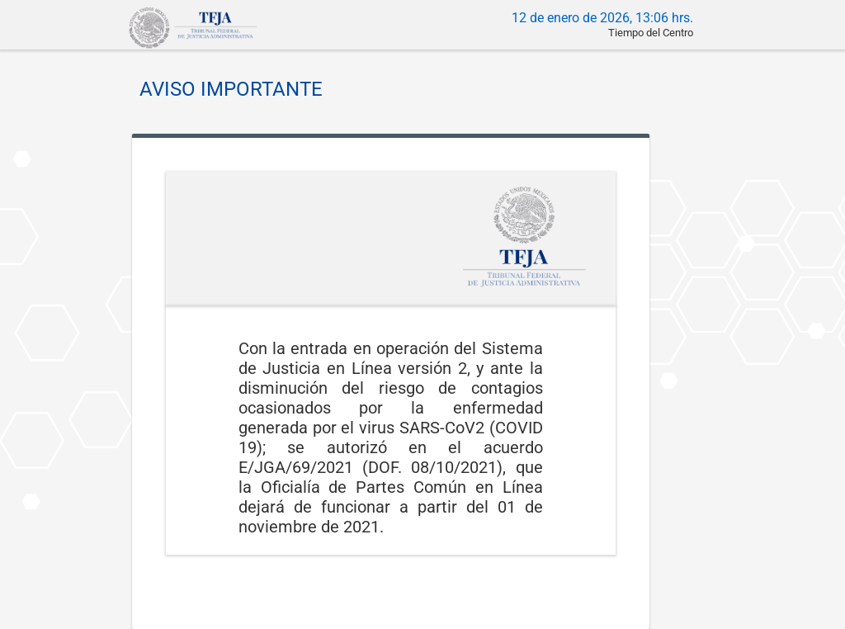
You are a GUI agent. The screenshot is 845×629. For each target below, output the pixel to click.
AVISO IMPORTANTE (231, 89)
